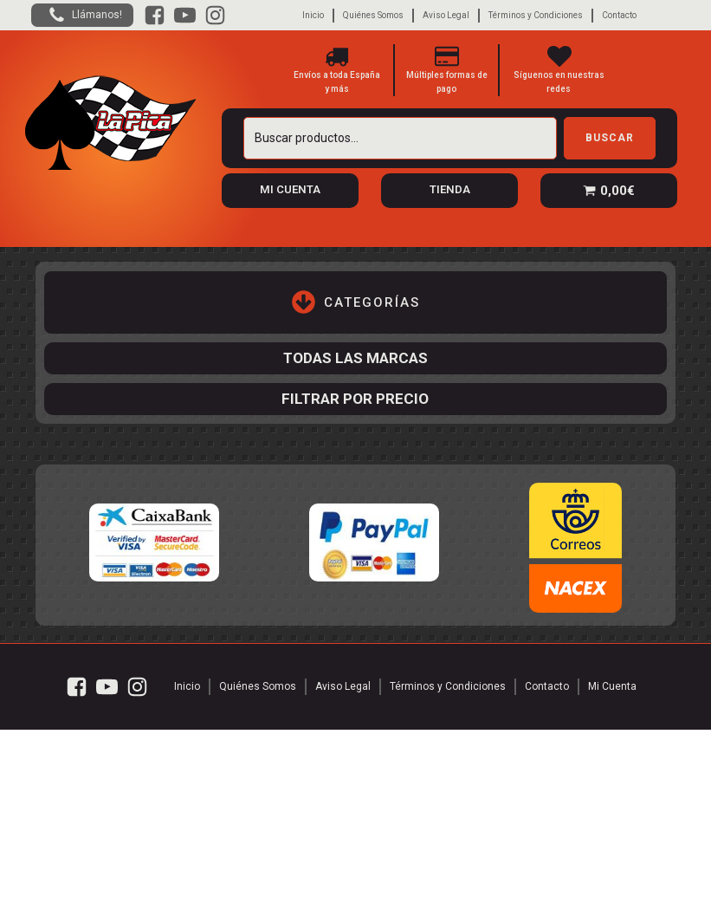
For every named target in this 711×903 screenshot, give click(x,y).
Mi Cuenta (612, 686)
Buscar (609, 138)
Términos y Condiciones (535, 15)
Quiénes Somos (373, 15)
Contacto (619, 15)
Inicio (313, 15)
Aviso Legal (446, 15)
